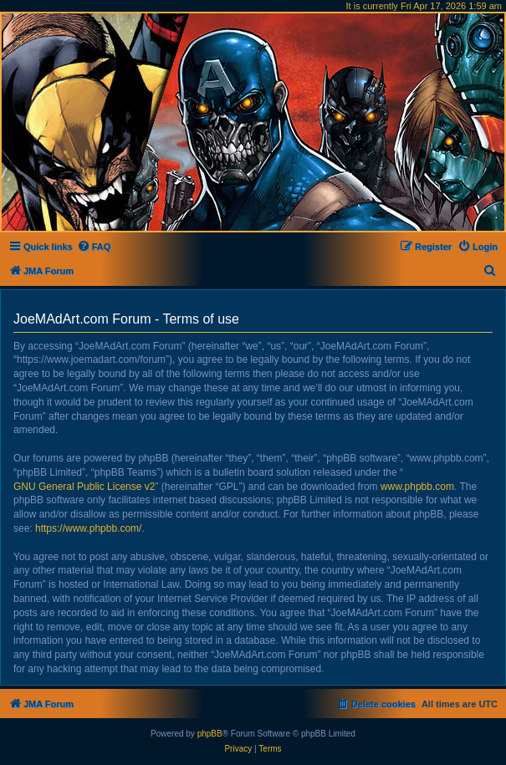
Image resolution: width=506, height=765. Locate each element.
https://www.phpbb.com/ (88, 528)
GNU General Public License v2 (84, 486)
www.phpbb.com (417, 486)
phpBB (209, 733)
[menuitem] (94, 247)
